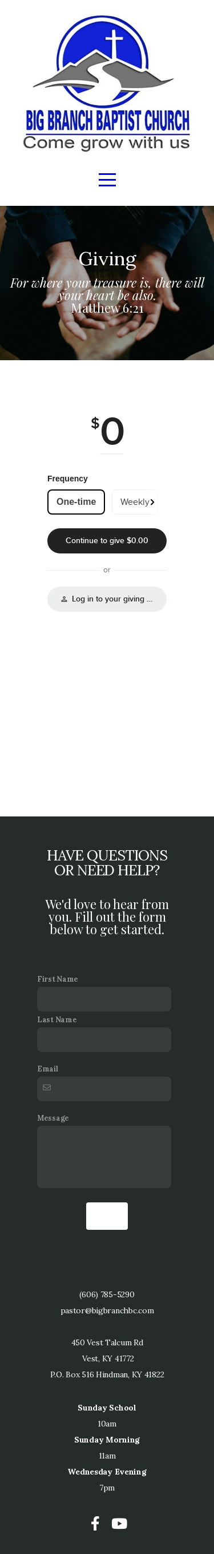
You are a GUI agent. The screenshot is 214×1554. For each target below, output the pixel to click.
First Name (57, 978)
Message (53, 1117)
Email (47, 1068)
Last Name (56, 1019)
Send (107, 1216)
